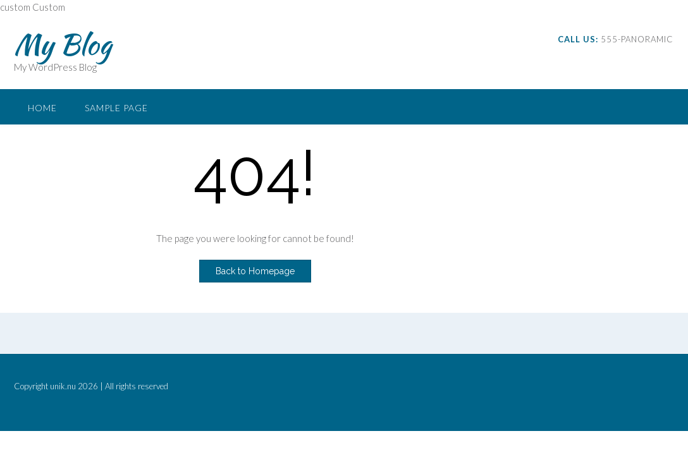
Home (42, 107)
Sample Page (116, 107)
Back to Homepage (255, 271)
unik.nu (63, 386)
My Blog (62, 44)
